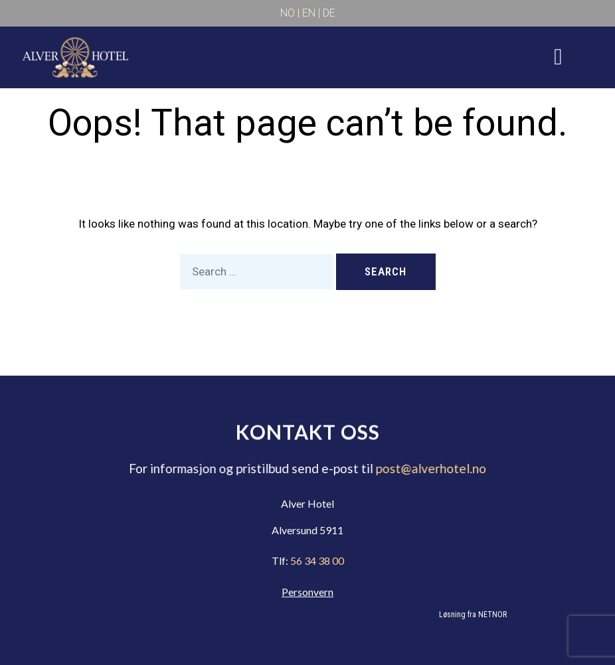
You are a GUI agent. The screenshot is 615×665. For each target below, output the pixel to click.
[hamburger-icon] (558, 57)
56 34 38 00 (316, 560)
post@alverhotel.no (428, 468)
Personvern (307, 591)
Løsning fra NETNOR (473, 614)
